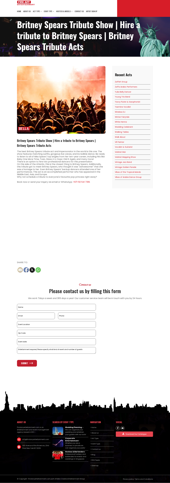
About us (27, 11)
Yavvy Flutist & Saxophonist (127, 102)
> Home (93, 427)
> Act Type (94, 438)
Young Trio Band (122, 97)
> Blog (92, 455)
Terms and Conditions (144, 479)
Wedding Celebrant (124, 127)
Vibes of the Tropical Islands (128, 172)
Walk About (120, 137)
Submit (27, 363)
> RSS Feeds (95, 460)
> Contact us (95, 449)
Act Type (36, 11)
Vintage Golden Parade (125, 167)
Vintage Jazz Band (123, 162)
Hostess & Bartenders (75, 452)
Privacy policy (128, 479)
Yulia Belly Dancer (123, 92)
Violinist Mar (120, 152)
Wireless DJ (120, 112)
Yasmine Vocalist (123, 107)
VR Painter (119, 142)
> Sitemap (94, 465)
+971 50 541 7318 (81, 182)
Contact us (79, 11)
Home (19, 11)
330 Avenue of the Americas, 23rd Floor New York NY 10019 (35, 446)
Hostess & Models (63, 11)
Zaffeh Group (121, 82)
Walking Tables (122, 132)
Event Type (48, 11)
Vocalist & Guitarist (124, 147)
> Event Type (95, 444)
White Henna (121, 122)
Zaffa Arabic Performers (126, 87)
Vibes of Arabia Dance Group (128, 177)
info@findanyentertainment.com (35, 439)
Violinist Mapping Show (125, 157)
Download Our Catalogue (134, 434)
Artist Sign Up (91, 11)
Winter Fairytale (122, 117)
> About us (94, 433)
